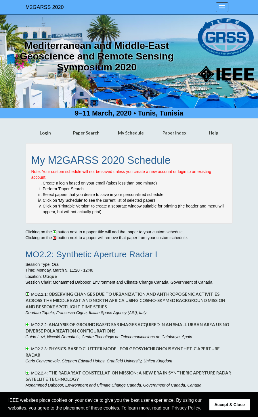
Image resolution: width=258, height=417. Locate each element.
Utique (50, 276)
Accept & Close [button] (229, 404)
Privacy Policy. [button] (186, 408)
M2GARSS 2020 (45, 7)
